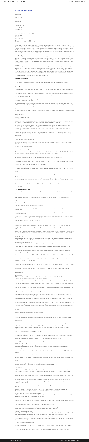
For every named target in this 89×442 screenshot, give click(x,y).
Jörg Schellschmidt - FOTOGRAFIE (14, 1)
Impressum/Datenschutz (75, 440)
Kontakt (69, 440)
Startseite (61, 440)
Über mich (65, 440)
